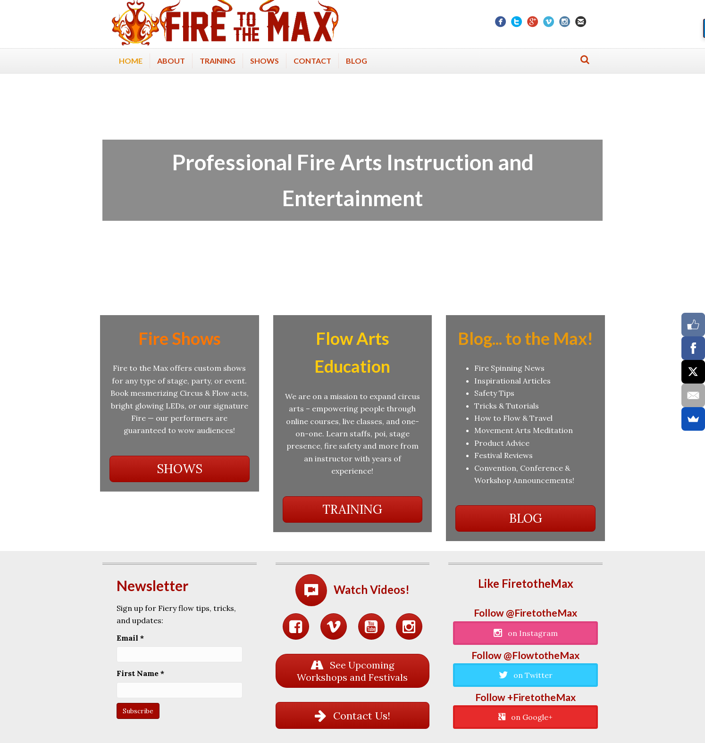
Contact (312, 60)
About (171, 60)
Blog (356, 60)
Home (131, 60)
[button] (179, 469)
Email (130, 638)
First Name (140, 673)
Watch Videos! (372, 589)
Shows (264, 60)
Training (217, 60)
